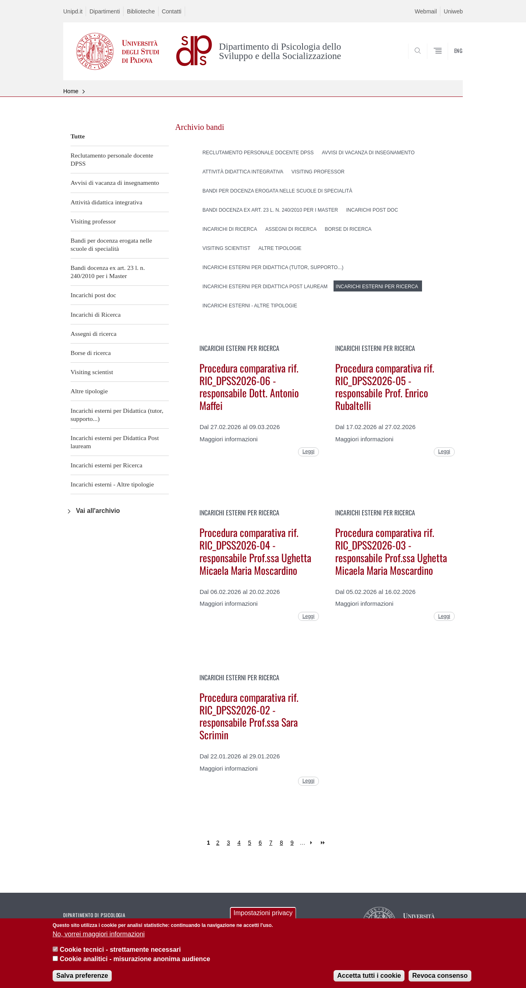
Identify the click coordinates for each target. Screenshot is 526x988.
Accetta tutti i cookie (369, 982)
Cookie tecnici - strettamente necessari (120, 956)
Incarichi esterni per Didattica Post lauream (115, 441)
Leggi (308, 451)
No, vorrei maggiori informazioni (99, 940)
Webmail (426, 11)
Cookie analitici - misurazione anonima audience (135, 965)
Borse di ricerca (91, 352)
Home (70, 91)
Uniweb (453, 11)
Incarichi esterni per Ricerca (106, 465)
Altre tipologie (89, 391)
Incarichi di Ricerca (96, 314)
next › (313, 843)
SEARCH (448, 61)
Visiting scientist (92, 371)
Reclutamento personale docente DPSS (112, 159)
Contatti (171, 11)
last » (323, 843)
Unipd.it (72, 11)
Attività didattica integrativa (106, 202)
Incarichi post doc (93, 294)
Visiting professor (93, 221)
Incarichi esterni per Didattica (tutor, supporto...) (117, 414)
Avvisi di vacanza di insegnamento (115, 182)
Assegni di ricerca (94, 333)
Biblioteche (141, 11)
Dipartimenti (104, 11)
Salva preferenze (82, 982)
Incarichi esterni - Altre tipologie (112, 484)
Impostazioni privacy (263, 919)
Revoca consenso (440, 982)
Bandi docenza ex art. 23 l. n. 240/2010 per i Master (108, 271)
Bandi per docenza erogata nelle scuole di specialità (111, 244)
